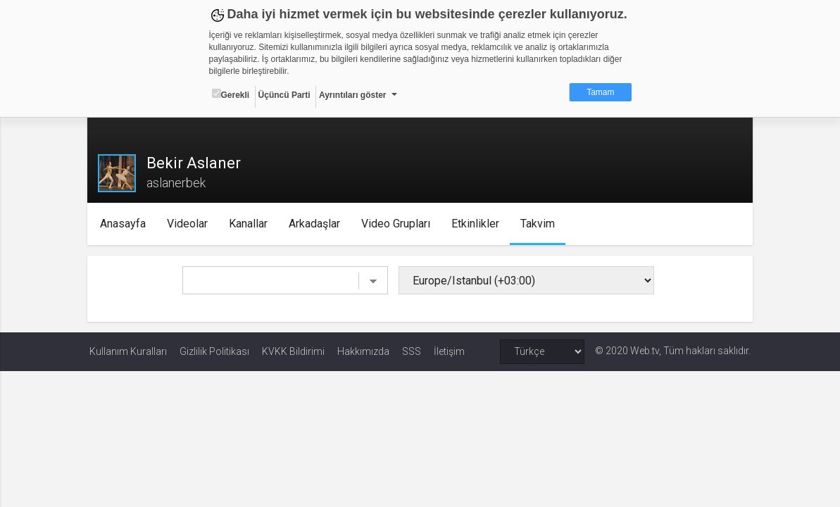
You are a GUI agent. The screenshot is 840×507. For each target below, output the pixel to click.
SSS (411, 351)
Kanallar (249, 223)
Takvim (539, 223)
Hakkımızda (363, 351)
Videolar (188, 223)
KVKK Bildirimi (293, 351)
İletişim (449, 351)
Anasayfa (124, 223)
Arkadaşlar (315, 223)
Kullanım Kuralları (128, 351)
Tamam (600, 92)
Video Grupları (397, 223)
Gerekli (231, 94)
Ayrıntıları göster (353, 95)
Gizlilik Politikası (214, 351)
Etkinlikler (477, 223)
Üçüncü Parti (284, 95)
